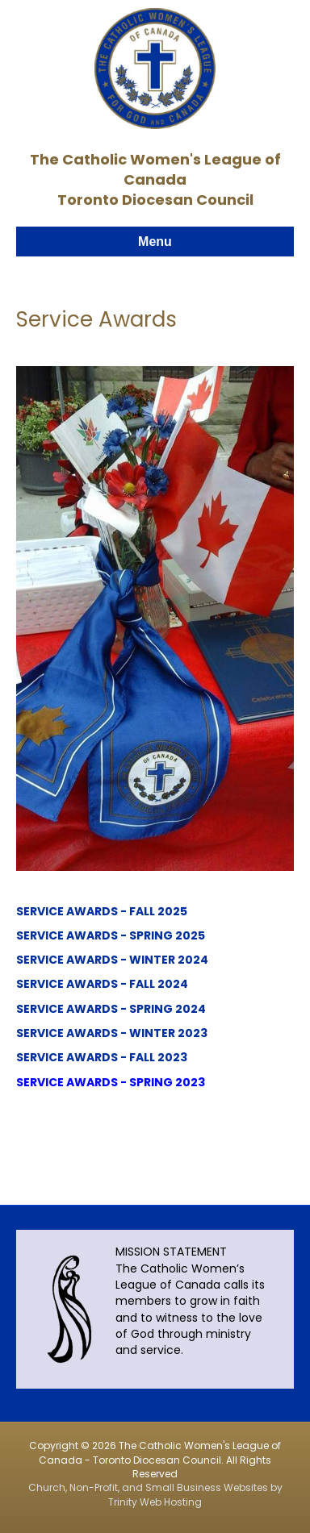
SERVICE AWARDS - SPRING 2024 (111, 1009)
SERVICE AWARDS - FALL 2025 (101, 911)
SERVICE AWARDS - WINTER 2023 (111, 1033)
